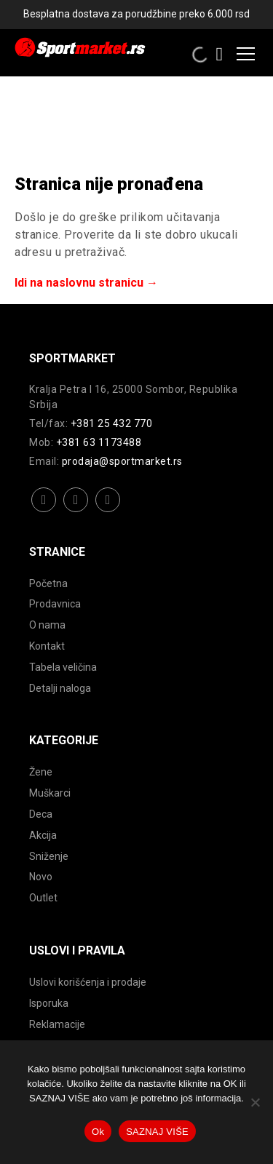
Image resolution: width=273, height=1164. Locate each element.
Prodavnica (55, 604)
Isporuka (48, 1003)
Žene (40, 772)
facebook (44, 511)
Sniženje (48, 856)
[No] (255, 1102)
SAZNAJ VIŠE (157, 1131)
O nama (47, 625)
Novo (40, 876)
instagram (76, 511)
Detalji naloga (60, 688)
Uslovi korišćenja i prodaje (87, 982)
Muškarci (50, 793)
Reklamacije (57, 1024)
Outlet (43, 898)
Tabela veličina (63, 667)
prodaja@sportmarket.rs (122, 461)
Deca (40, 814)
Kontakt (47, 646)
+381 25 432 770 (112, 423)
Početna (48, 583)
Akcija (43, 835)
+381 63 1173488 (99, 442)
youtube (108, 511)
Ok (98, 1131)
